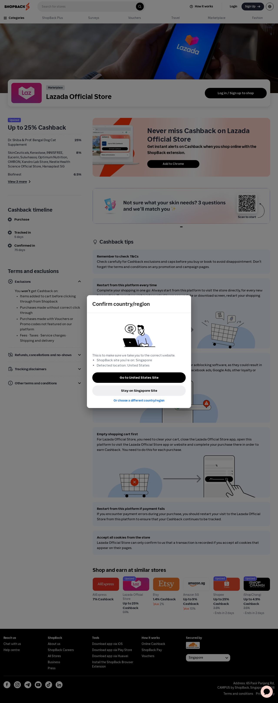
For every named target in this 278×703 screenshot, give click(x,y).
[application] (266, 691)
